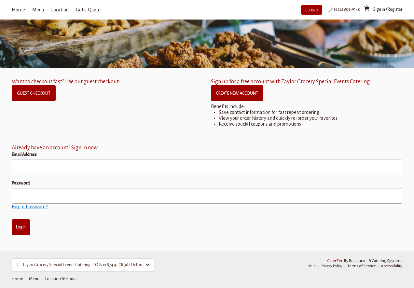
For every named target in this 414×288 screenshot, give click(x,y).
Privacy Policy (331, 266)
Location (60, 9)
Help (312, 266)
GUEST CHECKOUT (33, 93)
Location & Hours (60, 279)
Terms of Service (361, 266)
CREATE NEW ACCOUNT (237, 93)
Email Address (24, 154)
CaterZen (335, 261)
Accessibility (391, 266)
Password (21, 183)
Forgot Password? (30, 206)
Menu (38, 9)
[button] (83, 264)
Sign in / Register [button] (387, 9)
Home (18, 9)
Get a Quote (88, 9)
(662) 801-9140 (347, 9)
